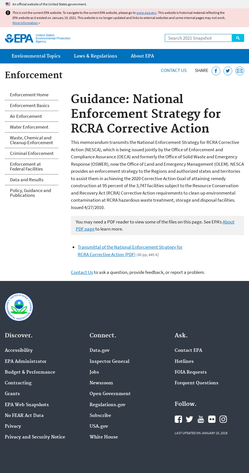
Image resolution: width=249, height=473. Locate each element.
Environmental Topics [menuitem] (36, 56)
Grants (12, 394)
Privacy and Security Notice (35, 437)
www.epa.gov (146, 12)
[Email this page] (239, 71)
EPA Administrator (26, 361)
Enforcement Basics (29, 105)
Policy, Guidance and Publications (30, 192)
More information (25, 23)
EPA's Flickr (212, 419)
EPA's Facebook (178, 419)
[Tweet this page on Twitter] (227, 71)
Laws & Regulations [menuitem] (95, 56)
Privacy (13, 426)
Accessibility (19, 350)
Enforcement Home (29, 94)
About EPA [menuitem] (142, 56)
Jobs (94, 372)
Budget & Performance (30, 372)
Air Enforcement (26, 116)
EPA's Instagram (223, 419)
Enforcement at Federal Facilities (26, 166)
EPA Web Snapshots (27, 405)
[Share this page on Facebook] (216, 71)
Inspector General (109, 361)
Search (238, 38)
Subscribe (100, 415)
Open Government (110, 394)
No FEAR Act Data (24, 415)
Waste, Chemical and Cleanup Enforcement (31, 140)
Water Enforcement (29, 127)
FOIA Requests (191, 372)
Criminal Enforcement (32, 153)
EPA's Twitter (189, 419)
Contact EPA (188, 350)
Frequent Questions (196, 383)
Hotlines (184, 361)
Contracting (18, 383)
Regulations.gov (107, 405)
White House (104, 437)
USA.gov (99, 426)
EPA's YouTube (200, 419)
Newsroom (101, 383)
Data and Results (26, 179)
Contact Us (174, 70)
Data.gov (99, 350)
